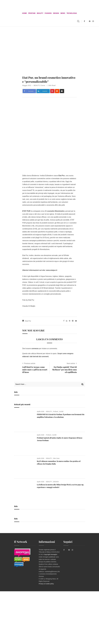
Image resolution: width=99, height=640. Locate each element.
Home (24, 13)
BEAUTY (40, 13)
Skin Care (56, 458)
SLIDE (61, 412)
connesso (34, 349)
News (62, 13)
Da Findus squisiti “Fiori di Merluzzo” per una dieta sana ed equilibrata (64, 370)
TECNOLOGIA (71, 13)
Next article (71, 363)
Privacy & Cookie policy (46, 584)
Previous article (29, 363)
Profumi (31, 13)
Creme (43, 85)
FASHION (48, 13)
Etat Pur (28, 321)
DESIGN (56, 13)
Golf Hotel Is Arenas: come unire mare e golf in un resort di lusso (34, 370)
